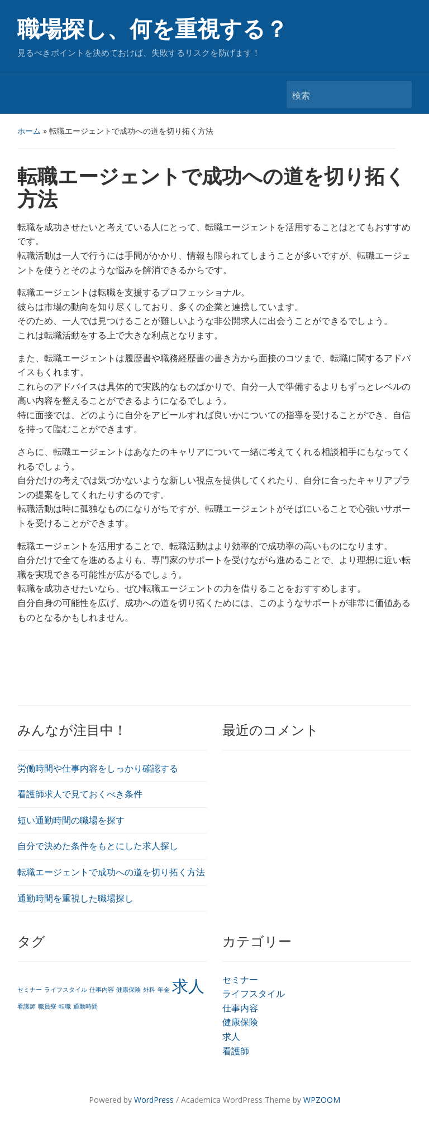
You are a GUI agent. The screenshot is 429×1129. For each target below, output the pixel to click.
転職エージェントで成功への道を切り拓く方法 (111, 872)
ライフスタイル (253, 993)
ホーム (29, 130)
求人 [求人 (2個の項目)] (188, 986)
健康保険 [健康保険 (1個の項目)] (128, 990)
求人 (231, 1036)
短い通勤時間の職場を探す (71, 820)
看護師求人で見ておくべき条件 (79, 794)
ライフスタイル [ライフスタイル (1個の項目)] (65, 990)
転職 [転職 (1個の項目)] (65, 1006)
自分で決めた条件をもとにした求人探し (97, 846)
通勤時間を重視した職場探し (75, 898)
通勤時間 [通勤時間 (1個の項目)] (85, 1006)
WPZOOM (321, 1099)
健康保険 (240, 1022)
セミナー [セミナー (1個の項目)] (29, 990)
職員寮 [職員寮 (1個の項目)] (47, 1006)
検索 (397, 94)
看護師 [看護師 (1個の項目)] (26, 1006)
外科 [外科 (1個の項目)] (149, 990)
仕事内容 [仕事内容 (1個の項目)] (101, 990)
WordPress (154, 1099)
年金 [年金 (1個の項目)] (164, 990)
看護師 (235, 1051)
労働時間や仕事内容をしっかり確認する (97, 768)
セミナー (240, 979)
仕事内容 (240, 1008)
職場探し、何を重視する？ (152, 29)
